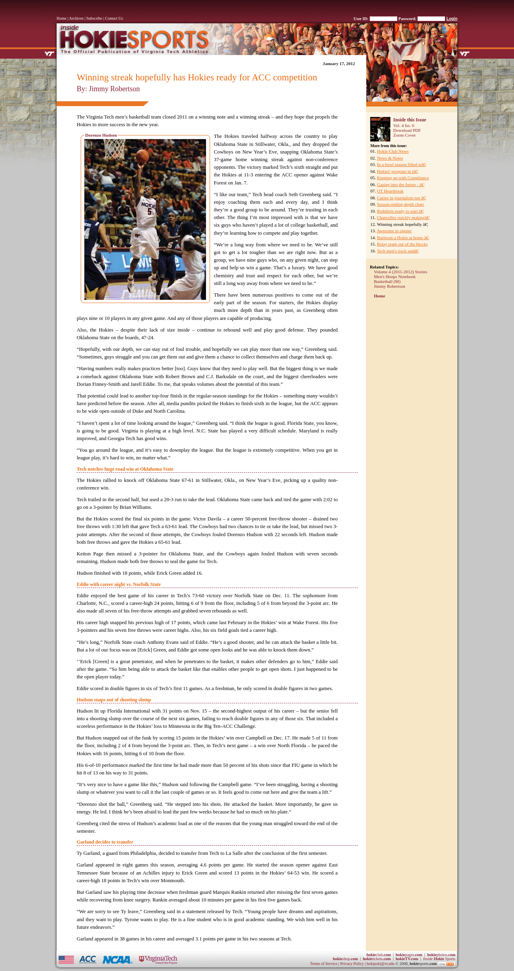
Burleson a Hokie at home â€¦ (403, 237)
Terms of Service (323, 963)
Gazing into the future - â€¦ (401, 184)
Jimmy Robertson (389, 286)
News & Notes (390, 158)
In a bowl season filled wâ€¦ (401, 164)
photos (441, 955)
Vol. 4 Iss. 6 (403, 125)
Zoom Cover (404, 135)
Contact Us (114, 18)
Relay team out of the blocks (402, 244)
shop (345, 959)
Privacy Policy (352, 963)
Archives (76, 18)
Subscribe (94, 18)
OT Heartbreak (390, 190)
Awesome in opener (394, 230)
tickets (377, 959)
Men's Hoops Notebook (395, 276)
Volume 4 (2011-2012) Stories (400, 271)
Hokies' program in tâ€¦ (397, 171)
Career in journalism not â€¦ (401, 197)
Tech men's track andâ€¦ (398, 250)
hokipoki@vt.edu (380, 963)
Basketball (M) (387, 281)
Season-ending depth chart (400, 204)
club (378, 955)
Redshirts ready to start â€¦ (400, 211)
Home (61, 18)
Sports (439, 959)
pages (409, 955)
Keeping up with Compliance (403, 177)
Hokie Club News (393, 151)
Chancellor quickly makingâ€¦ (403, 217)
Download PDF (407, 130)
